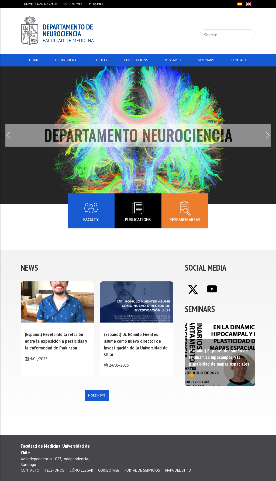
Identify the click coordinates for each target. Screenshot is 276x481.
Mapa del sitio (178, 470)
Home (34, 60)
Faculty (101, 60)
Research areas (185, 210)
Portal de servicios (142, 470)
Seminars (206, 60)
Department (66, 60)
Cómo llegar (81, 470)
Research (173, 60)
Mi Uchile (96, 4)
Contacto (30, 470)
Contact (239, 60)
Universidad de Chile (40, 4)
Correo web (72, 4)
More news (97, 395)
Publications (136, 60)
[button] (8, 135)
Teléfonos (54, 470)
